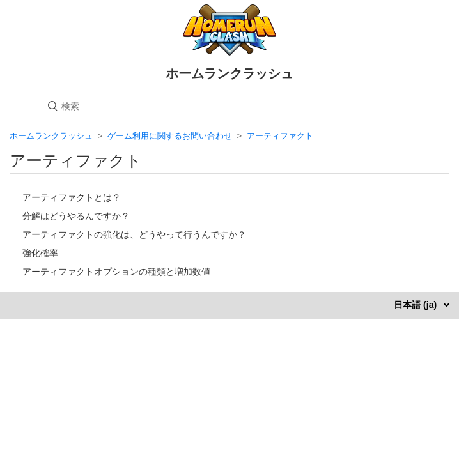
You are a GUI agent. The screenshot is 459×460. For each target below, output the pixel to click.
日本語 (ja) (416, 305)
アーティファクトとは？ (71, 197)
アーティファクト (280, 136)
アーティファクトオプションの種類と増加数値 (116, 271)
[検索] (229, 106)
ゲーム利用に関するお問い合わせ (169, 136)
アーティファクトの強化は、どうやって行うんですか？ (134, 234)
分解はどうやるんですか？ (76, 216)
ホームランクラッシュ (51, 136)
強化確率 (40, 253)
